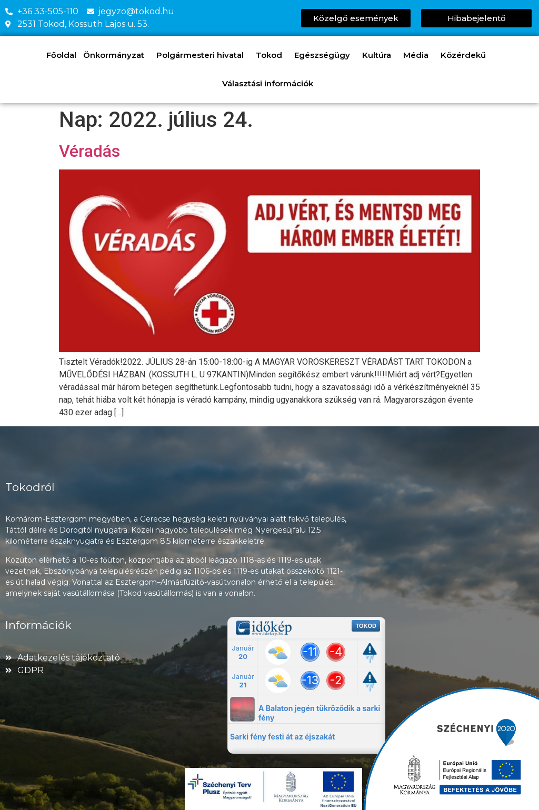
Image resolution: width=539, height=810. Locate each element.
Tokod (271, 55)
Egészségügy (324, 55)
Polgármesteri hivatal (202, 55)
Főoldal (61, 55)
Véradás (89, 151)
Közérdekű (466, 55)
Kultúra (379, 55)
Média (418, 55)
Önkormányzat (116, 55)
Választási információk (270, 83)
